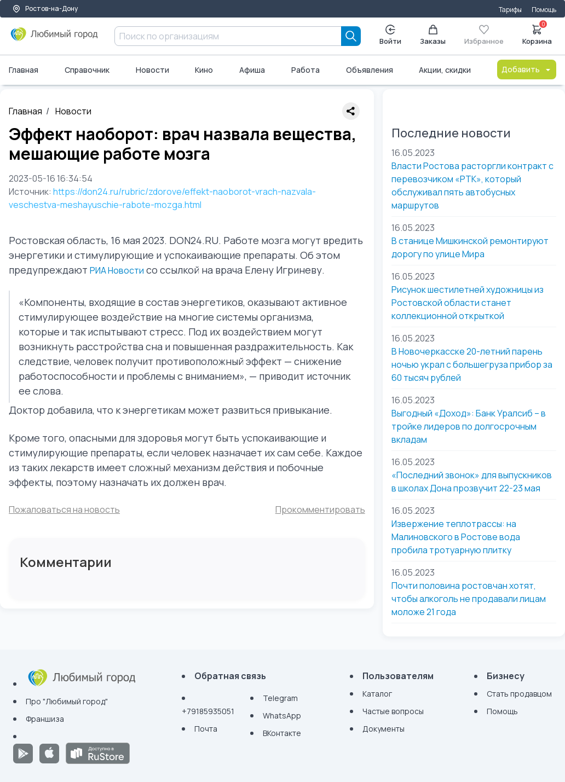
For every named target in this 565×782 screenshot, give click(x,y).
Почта (205, 728)
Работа (305, 70)
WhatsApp (282, 715)
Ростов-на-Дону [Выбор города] (45, 8)
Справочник (87, 70)
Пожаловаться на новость (64, 509)
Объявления (369, 70)
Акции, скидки (445, 70)
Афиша (252, 70)
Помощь (544, 9)
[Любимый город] (54, 38)
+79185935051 (208, 711)
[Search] (351, 36)
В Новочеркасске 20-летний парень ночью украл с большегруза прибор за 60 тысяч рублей (471, 364)
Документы (383, 728)
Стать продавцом (519, 693)
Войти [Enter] (390, 35)
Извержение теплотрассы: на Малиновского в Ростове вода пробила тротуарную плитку (455, 537)
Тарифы (510, 9)
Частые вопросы (393, 711)
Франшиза (45, 719)
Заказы (433, 35)
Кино (204, 70)
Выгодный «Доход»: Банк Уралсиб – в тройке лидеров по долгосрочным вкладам (468, 426)
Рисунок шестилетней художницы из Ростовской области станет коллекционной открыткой (467, 302)
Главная (23, 70)
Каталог (377, 693)
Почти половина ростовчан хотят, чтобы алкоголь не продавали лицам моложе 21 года (468, 599)
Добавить (526, 69)
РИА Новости (117, 270)
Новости (152, 70)
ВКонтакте (282, 733)
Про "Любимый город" (67, 701)
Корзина (537, 34)
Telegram (280, 698)
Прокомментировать (320, 509)
